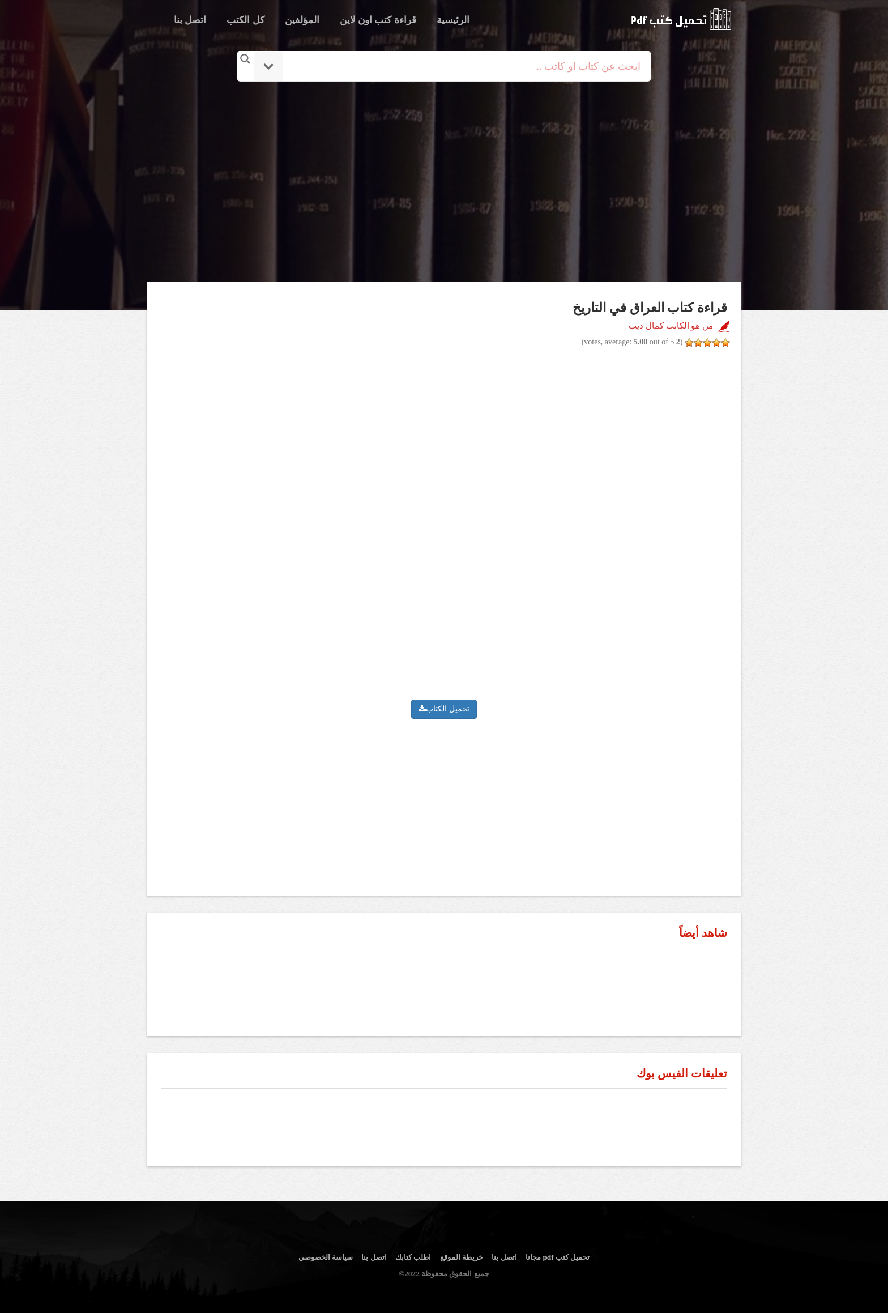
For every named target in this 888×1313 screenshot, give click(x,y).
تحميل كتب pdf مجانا (558, 1257)
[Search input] (460, 66)
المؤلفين (302, 20)
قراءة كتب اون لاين (378, 20)
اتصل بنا (190, 20)
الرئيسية (453, 20)
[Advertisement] (444, 183)
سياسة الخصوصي (325, 1257)
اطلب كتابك (413, 1257)
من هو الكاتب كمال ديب (671, 325)
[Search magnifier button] (245, 59)
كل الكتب (245, 20)
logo (681, 19)
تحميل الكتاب (444, 709)
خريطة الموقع (461, 1257)
